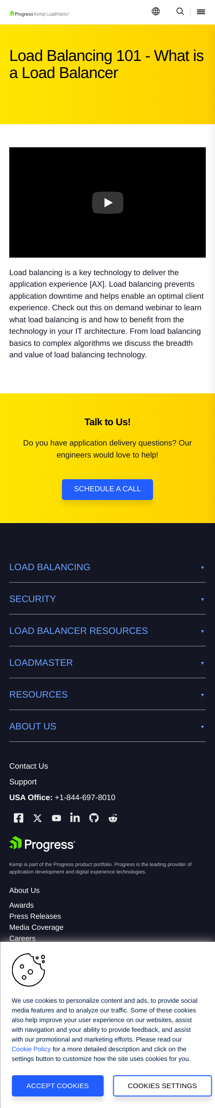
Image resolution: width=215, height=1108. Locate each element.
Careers (22, 939)
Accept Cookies (57, 1086)
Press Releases (35, 917)
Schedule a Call (107, 489)
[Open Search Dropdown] (178, 12)
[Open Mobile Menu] (201, 12)
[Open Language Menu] (155, 12)
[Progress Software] (42, 844)
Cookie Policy (31, 1049)
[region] (107, 1025)
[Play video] (107, 202)
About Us (24, 891)
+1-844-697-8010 (85, 797)
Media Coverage (36, 928)
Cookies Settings (162, 1086)
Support (23, 781)
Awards (21, 905)
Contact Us (28, 766)
